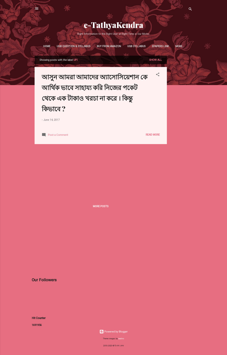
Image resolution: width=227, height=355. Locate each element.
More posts (101, 206)
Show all (155, 60)
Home (46, 46)
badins (121, 338)
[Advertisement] (181, 109)
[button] (158, 75)
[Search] (190, 9)
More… (179, 46)
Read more (153, 134)
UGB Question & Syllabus (73, 46)
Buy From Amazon (109, 46)
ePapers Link (160, 46)
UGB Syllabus (136, 46)
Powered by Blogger (113, 331)
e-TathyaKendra (113, 24)
